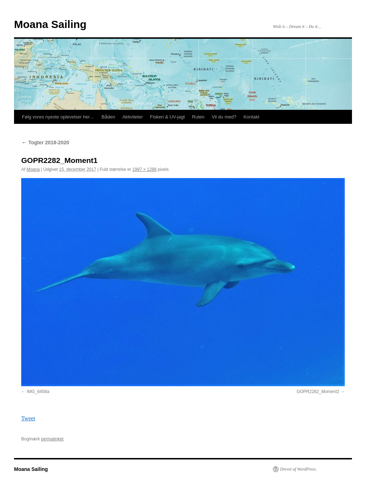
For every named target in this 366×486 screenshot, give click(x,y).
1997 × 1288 (144, 169)
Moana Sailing (50, 24)
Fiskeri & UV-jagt (167, 117)
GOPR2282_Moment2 (318, 391)
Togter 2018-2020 (45, 142)
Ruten (198, 117)
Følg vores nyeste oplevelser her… (58, 117)
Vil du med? (224, 117)
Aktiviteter (132, 117)
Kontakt (251, 117)
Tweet (28, 418)
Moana (33, 169)
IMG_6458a (38, 391)
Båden (108, 117)
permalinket (52, 438)
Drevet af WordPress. (298, 469)
